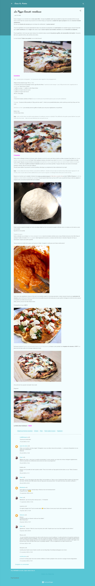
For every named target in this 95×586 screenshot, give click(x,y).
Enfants (36, 431)
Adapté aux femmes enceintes (24, 431)
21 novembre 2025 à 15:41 (26, 561)
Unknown (22, 515)
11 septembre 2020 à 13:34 (26, 502)
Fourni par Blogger (47, 582)
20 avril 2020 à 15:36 (25, 463)
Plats (41, 431)
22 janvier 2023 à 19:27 (25, 522)
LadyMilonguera (23, 437)
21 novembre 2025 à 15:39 (26, 552)
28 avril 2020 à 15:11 (25, 473)
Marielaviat (22, 487)
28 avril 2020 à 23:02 (25, 483)
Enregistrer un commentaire (22, 564)
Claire (21, 457)
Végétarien (59, 431)
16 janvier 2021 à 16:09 (25, 510)
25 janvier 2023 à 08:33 (25, 530)
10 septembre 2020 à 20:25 (26, 493)
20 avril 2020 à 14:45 (25, 453)
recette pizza (23, 556)
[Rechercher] (83, 4)
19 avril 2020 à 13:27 (25, 441)
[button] (80, 11)
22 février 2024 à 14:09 (25, 543)
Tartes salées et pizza (49, 431)
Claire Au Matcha (20, 3)
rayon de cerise (23, 446)
